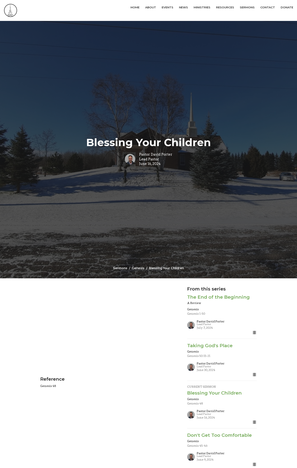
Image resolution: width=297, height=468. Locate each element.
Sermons (247, 7)
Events (167, 7)
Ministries (202, 7)
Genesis (138, 268)
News (183, 7)
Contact (267, 7)
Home (135, 7)
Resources (225, 7)
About (150, 7)
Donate (287, 7)
